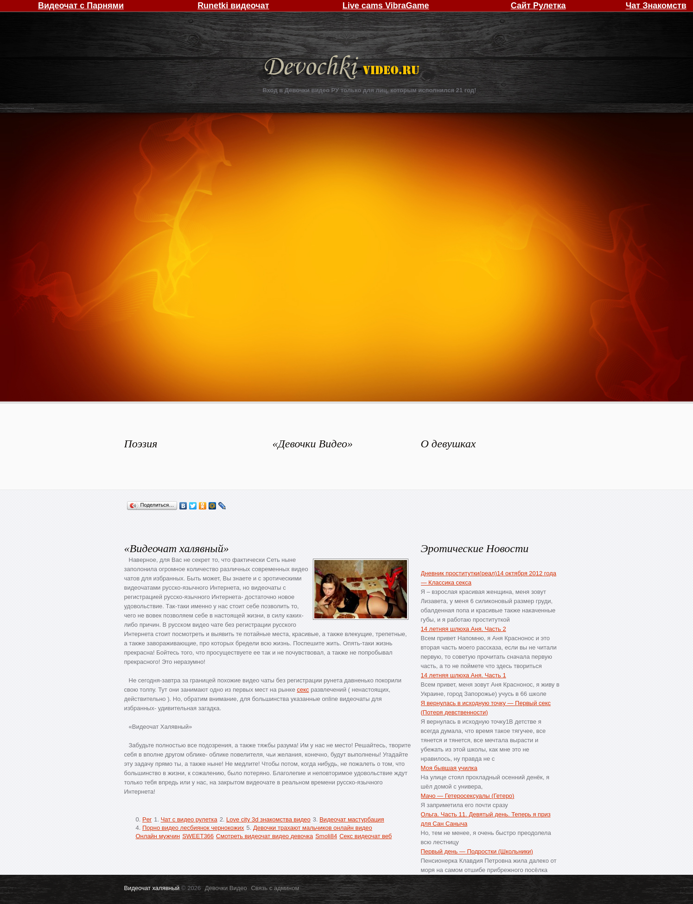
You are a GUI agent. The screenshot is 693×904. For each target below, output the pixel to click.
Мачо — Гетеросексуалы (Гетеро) (468, 795)
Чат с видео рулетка (189, 819)
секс (303, 689)
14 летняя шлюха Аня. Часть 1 (463, 675)
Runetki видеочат (233, 5)
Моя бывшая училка (449, 767)
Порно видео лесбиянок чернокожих (193, 827)
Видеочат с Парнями (81, 5)
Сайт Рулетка (538, 5)
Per (147, 819)
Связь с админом (275, 888)
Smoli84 (326, 836)
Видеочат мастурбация (351, 819)
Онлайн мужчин (158, 836)
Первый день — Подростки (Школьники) (477, 851)
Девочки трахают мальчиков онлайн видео (312, 827)
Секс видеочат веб (365, 836)
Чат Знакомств (656, 5)
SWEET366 (198, 836)
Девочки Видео (343, 68)
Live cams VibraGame (386, 5)
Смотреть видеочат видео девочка (264, 836)
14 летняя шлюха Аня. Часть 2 (463, 628)
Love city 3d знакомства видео (268, 819)
